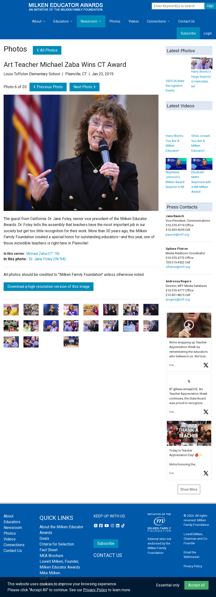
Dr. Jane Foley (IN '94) (47, 259)
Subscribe (188, 33)
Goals (44, 538)
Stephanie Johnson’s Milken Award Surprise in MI (176, 175)
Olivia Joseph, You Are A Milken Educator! (201, 136)
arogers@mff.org (178, 299)
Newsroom (89, 21)
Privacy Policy (193, 566)
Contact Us (186, 21)
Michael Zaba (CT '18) (42, 253)
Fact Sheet (49, 550)
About (36, 21)
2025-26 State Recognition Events (176, 79)
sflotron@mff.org (178, 267)
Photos (115, 21)
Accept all (196, 585)
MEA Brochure (51, 555)
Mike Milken (50, 573)
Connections (156, 21)
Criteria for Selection (57, 544)
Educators (61, 21)
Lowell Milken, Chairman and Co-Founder (196, 538)
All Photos (47, 50)
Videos (133, 21)
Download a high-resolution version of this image (48, 286)
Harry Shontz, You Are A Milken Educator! (176, 136)
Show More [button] (189, 489)
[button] (189, 342)
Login (208, 33)
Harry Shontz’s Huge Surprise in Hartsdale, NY (201, 74)
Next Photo (84, 87)
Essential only (168, 585)
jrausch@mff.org (177, 234)
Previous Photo (48, 87)
